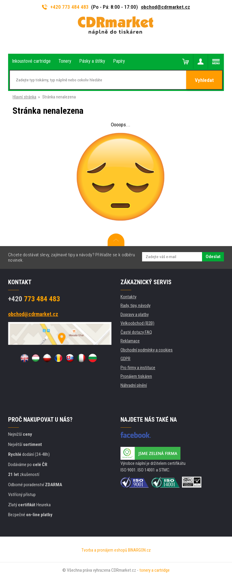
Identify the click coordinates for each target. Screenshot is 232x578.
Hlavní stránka (24, 97)
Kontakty (128, 297)
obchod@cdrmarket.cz (165, 7)
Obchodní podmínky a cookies (146, 350)
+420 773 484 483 (65, 7)
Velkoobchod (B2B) (137, 323)
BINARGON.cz (139, 550)
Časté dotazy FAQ (136, 332)
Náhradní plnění (133, 385)
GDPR (125, 358)
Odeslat (213, 256)
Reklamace (130, 341)
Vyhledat (204, 80)
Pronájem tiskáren (136, 376)
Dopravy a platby (134, 314)
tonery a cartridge (154, 570)
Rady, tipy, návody (135, 305)
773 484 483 (34, 299)
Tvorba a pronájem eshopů (104, 550)
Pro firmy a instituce (137, 367)
